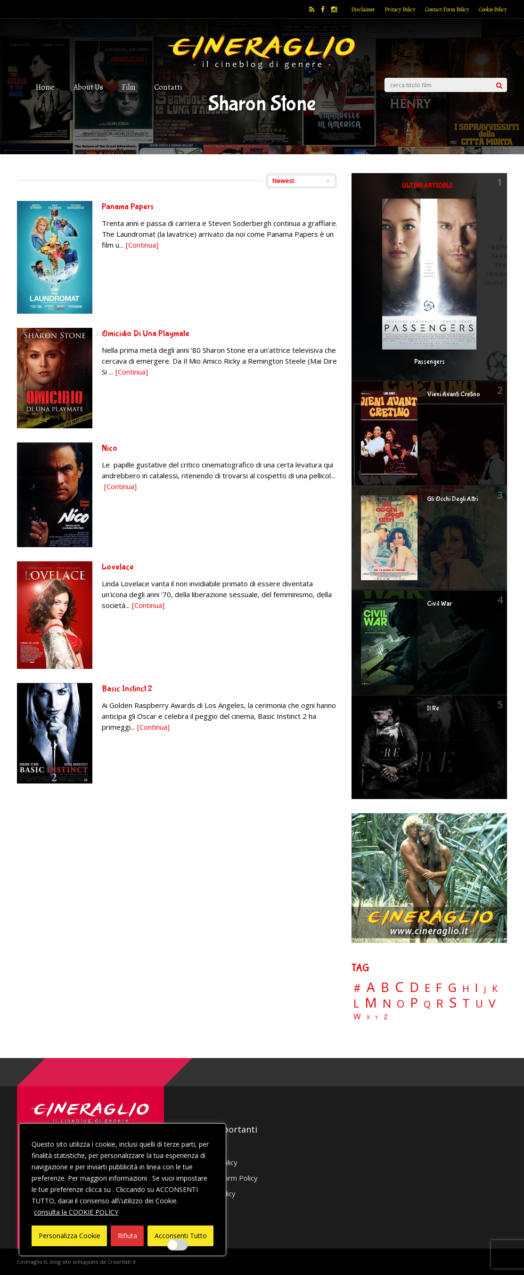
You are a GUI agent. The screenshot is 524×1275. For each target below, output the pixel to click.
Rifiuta (127, 1235)
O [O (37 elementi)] (400, 1004)
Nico (109, 448)
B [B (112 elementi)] (385, 987)
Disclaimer (363, 9)
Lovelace (118, 567)
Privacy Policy (400, 9)
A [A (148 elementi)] (371, 986)
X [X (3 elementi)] (368, 1017)
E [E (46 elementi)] (427, 988)
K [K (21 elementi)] (495, 988)
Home (45, 87)
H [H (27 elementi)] (465, 988)
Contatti (168, 87)
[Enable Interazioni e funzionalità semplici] (177, 1244)
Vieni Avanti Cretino (453, 394)
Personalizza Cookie (69, 1235)
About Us (88, 87)
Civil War (439, 604)
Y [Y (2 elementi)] (377, 1017)
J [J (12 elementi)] (485, 989)
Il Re (433, 708)
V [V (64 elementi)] (492, 1003)
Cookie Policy (493, 9)
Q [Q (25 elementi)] (427, 1003)
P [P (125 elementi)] (414, 1002)
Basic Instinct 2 (127, 689)
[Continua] (142, 245)
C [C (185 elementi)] (399, 987)
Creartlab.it (121, 1261)
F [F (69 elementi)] (439, 988)
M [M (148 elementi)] (371, 1002)
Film (128, 87)
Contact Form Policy (447, 9)
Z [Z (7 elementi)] (386, 1016)
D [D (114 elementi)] (414, 987)
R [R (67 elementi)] (439, 1003)
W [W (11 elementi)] (357, 1017)
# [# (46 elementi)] (357, 988)
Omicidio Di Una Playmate (145, 334)
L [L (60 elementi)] (356, 1003)
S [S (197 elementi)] (453, 1002)
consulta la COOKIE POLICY (76, 1212)
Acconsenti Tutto (181, 1235)
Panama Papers (128, 207)
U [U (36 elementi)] (479, 1004)
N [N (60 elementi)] (387, 1003)
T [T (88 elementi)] (466, 1003)
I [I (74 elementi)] (476, 987)
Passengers (429, 362)
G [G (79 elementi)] (452, 987)
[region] (122, 1189)
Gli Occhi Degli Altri (452, 499)
